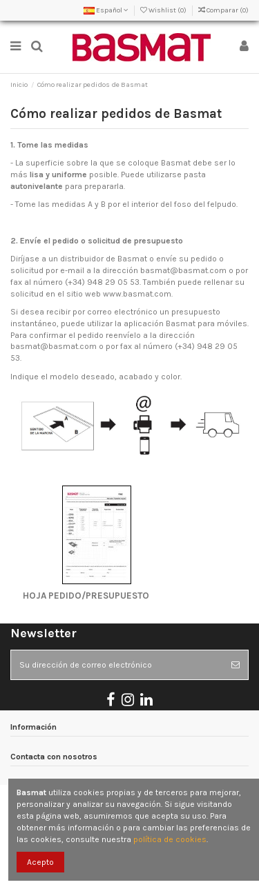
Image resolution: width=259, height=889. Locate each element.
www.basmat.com (137, 294)
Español (106, 10)
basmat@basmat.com (183, 270)
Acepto (40, 862)
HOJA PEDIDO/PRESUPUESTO (80, 595)
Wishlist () (164, 10)
